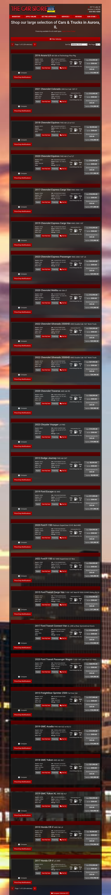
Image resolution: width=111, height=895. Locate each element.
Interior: (37, 61)
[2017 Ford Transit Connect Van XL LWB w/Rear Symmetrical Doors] (22, 633)
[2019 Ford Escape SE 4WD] (22, 498)
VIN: (52, 59)
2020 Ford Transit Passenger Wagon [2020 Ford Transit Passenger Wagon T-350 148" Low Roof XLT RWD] (65, 659)
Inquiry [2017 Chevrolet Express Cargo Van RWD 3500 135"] (38, 202)
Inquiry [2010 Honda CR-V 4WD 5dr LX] (38, 840)
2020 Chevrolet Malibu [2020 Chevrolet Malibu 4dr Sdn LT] (51, 290)
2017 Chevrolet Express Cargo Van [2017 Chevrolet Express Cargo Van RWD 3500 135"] (59, 189)
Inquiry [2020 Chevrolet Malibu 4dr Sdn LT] (38, 303)
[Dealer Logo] (33, 9)
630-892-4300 (94, 12)
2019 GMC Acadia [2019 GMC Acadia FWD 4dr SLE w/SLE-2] (53, 726)
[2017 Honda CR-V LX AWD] (22, 867)
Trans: (52, 62)
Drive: (36, 64)
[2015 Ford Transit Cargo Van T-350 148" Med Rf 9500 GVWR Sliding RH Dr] (22, 599)
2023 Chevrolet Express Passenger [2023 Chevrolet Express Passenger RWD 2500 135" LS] (60, 256)
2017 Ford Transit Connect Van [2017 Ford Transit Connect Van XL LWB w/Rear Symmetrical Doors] (65, 625)
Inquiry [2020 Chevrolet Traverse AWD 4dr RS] (38, 403)
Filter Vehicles (55, 39)
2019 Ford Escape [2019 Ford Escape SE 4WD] (47, 491)
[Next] (34, 44)
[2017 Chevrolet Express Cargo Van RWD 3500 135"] (22, 197)
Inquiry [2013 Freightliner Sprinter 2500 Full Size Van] (38, 705)
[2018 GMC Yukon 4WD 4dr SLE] (22, 767)
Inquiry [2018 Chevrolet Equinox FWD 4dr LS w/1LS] (38, 135)
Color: (36, 62)
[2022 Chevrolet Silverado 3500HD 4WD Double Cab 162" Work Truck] (22, 364)
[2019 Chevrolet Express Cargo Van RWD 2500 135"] (22, 230)
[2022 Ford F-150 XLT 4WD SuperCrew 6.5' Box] (22, 566)
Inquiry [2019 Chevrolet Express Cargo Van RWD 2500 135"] (38, 236)
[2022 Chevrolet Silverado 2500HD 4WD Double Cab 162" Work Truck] (22, 331)
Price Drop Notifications (22, 77)
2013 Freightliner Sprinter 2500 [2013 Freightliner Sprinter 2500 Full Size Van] (56, 693)
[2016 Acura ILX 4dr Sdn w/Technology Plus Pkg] (22, 62)
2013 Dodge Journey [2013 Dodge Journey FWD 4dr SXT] (51, 458)
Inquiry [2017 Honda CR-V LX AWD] (38, 873)
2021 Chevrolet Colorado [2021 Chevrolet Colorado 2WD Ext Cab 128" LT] (56, 89)
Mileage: (53, 64)
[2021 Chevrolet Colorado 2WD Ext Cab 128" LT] (22, 96)
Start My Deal (46, 68)
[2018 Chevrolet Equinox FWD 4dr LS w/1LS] (22, 129)
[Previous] (12, 44)
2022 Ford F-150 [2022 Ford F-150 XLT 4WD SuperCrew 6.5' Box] (55, 558)
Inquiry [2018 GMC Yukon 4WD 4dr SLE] (38, 772)
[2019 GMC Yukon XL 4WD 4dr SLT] (22, 800)
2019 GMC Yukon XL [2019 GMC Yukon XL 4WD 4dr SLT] (51, 793)
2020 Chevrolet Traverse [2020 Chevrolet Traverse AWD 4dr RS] (52, 391)
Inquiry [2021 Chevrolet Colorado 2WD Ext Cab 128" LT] (38, 101)
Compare (24, 73)
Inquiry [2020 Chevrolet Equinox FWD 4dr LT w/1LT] (38, 168)
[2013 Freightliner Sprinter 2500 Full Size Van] (22, 700)
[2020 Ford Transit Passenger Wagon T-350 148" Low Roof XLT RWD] (22, 666)
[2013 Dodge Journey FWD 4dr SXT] (22, 465)
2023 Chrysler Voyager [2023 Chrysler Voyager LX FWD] (50, 424)
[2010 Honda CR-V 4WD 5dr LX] (22, 834)
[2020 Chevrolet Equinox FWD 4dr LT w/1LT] (22, 163)
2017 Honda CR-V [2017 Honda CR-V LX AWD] (47, 860)
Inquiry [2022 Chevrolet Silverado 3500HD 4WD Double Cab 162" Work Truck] (38, 370)
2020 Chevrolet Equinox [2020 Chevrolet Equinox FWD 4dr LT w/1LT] (54, 156)
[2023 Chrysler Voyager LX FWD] (22, 431)
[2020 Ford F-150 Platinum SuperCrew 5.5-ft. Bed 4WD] (22, 532)
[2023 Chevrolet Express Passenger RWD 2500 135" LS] (22, 264)
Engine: (53, 61)
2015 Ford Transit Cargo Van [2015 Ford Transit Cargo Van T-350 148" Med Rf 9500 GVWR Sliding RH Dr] (67, 592)
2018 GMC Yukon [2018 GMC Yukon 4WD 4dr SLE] (49, 760)
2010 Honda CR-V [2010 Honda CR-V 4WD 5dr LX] (49, 827)
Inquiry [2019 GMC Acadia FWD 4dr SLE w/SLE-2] (38, 739)
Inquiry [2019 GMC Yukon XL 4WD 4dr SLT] (38, 806)
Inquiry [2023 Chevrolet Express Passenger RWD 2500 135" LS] (38, 269)
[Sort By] (79, 44)
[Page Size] (98, 44)
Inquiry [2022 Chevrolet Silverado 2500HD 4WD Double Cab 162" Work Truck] (38, 336)
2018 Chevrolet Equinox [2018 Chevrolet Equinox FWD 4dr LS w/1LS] (54, 122)
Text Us (63, 68)
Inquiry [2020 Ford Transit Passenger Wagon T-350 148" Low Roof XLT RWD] (38, 672)
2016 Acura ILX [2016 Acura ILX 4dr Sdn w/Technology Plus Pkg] (55, 55)
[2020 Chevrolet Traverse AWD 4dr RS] (22, 398)
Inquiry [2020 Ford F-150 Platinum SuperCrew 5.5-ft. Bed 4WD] (38, 538)
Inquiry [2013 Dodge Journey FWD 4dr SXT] (38, 470)
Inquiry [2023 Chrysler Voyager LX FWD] (38, 437)
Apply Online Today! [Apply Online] (69, 31)
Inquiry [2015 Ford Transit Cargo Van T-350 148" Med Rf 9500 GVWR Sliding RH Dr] (38, 605)
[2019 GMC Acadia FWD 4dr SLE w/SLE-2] (22, 733)
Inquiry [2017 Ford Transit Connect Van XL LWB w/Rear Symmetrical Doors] (38, 638)
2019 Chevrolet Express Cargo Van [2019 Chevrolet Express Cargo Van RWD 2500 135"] (59, 223)
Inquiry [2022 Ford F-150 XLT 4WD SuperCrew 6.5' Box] (38, 571)
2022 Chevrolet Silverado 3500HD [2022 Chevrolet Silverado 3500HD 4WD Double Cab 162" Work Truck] (65, 357)
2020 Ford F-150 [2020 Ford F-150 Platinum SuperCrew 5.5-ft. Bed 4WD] (58, 525)
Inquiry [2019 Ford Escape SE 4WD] (38, 504)
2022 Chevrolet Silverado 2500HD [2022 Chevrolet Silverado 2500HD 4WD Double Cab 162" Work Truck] (65, 324)
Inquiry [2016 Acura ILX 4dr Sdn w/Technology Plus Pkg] (38, 68)
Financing (55, 68)
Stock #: (37, 59)
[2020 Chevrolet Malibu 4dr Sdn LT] (22, 297)
